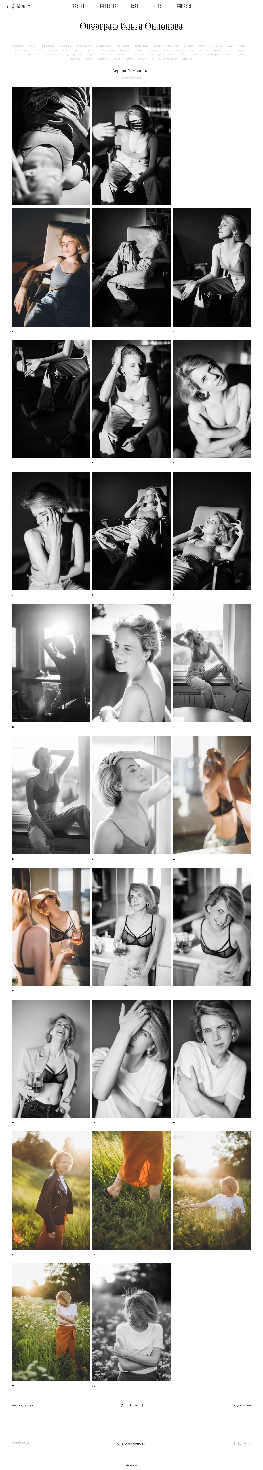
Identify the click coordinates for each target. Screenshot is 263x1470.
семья (130, 55)
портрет (40, 46)
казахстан (126, 46)
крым (139, 46)
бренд (184, 50)
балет (230, 46)
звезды (118, 55)
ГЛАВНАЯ (78, 5)
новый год (153, 46)
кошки (231, 42)
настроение (123, 42)
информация (48, 42)
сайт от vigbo (131, 1461)
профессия (18, 42)
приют (33, 42)
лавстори (139, 50)
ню (153, 55)
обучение (189, 42)
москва (228, 50)
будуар (142, 55)
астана (167, 46)
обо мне (158, 42)
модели (89, 55)
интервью (104, 55)
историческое (84, 42)
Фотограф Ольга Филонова (131, 25)
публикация (90, 46)
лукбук (240, 50)
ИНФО (158, 5)
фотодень (187, 55)
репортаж (106, 50)
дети (64, 46)
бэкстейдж (173, 42)
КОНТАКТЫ (184, 5)
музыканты (34, 50)
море (193, 46)
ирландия (217, 42)
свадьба (91, 50)
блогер (204, 46)
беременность (104, 42)
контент (19, 50)
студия (53, 46)
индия (241, 46)
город (75, 46)
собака (243, 42)
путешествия (108, 46)
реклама (75, 55)
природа (180, 46)
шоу (194, 50)
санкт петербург (168, 55)
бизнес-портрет (211, 50)
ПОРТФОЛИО (108, 5)
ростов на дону (22, 46)
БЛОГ (135, 5)
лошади (217, 46)
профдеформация (72, 50)
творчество (122, 50)
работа (203, 42)
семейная (65, 42)
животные (51, 50)
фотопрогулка (157, 50)
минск (172, 50)
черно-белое (141, 42)
